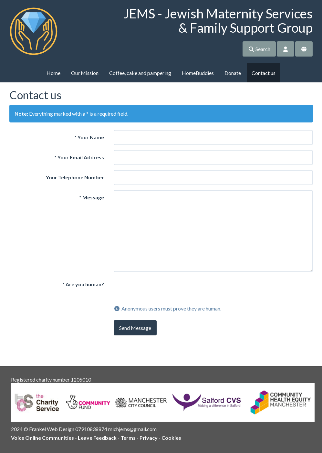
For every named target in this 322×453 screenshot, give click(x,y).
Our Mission (85, 73)
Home (53, 73)
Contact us (263, 73)
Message (91, 197)
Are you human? (83, 284)
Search (259, 49)
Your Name (89, 137)
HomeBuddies (198, 73)
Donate (232, 73)
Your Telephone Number (75, 177)
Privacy (149, 438)
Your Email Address (79, 157)
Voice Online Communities (42, 438)
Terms (128, 438)
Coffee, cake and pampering (140, 73)
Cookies (171, 438)
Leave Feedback (97, 438)
